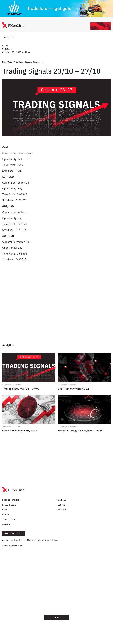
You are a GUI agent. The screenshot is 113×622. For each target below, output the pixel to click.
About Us (7, 524)
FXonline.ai (15, 545)
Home (4, 62)
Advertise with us (13, 533)
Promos (5, 514)
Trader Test (8, 519)
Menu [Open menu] (56, 617)
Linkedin (61, 509)
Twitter (60, 505)
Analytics (9, 37)
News (10, 62)
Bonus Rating (9, 505)
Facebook (61, 500)
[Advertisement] (56, 304)
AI (7, 45)
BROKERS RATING (10, 500)
